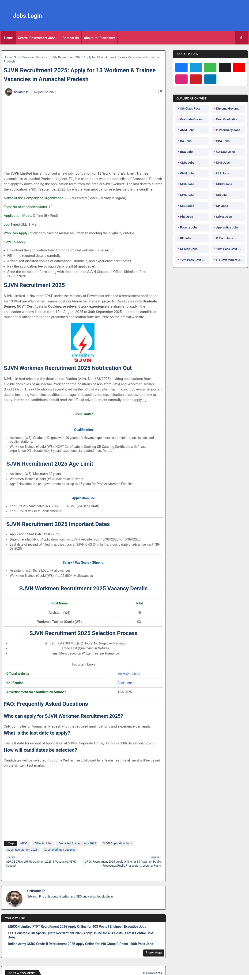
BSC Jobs (186, 152)
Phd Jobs (186, 216)
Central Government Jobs (37, 38)
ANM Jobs (187, 130)
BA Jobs (186, 141)
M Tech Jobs (189, 249)
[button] (241, 37)
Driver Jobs (224, 216)
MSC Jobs (187, 206)
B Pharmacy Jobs (228, 130)
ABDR (23, 843)
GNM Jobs (187, 173)
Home (8, 38)
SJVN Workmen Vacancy (31, 57)
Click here (124, 683)
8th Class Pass (190, 108)
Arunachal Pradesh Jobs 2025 (77, 843)
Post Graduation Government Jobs (230, 119)
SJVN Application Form (117, 843)
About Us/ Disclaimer (99, 38)
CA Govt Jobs (225, 152)
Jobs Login (27, 15)
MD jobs (221, 195)
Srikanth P (36, 891)
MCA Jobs (187, 195)
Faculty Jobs (188, 227)
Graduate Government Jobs (194, 119)
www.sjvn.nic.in (128, 673)
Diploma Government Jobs (230, 108)
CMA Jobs (187, 162)
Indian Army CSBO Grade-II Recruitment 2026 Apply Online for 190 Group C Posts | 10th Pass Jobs (80, 944)
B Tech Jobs (224, 238)
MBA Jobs (187, 184)
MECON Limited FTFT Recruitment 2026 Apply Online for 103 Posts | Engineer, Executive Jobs (77, 926)
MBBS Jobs (224, 184)
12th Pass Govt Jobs (194, 260)
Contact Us (71, 38)
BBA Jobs (223, 141)
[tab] (8, 37)
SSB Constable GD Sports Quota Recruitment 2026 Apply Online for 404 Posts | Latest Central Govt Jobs (80, 935)
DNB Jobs (223, 162)
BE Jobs (185, 238)
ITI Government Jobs (230, 260)
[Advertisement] (86, 134)
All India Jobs (42, 843)
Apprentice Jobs (227, 227)
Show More (154, 953)
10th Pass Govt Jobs (230, 249)
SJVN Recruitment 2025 (22, 849)
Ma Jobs (222, 206)
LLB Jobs (222, 173)
